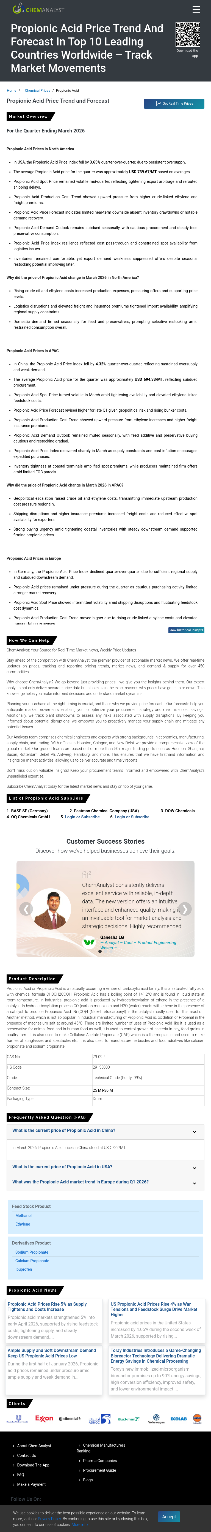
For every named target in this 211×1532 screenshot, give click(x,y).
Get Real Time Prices (174, 103)
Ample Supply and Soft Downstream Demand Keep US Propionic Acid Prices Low (52, 1353)
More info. (80, 1524)
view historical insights (186, 630)
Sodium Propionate (31, 1252)
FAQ (17, 1475)
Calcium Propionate (32, 1261)
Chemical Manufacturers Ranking (101, 1448)
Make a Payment (28, 1484)
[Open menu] (196, 9)
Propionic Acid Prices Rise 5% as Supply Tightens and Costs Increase (47, 1307)
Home (11, 90)
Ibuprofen (23, 1269)
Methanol (23, 1215)
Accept (169, 1516)
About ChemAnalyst (31, 1446)
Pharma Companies (97, 1461)
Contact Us (23, 1455)
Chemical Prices (37, 90)
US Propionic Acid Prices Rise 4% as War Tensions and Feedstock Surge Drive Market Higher (154, 1309)
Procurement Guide (96, 1470)
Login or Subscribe (82, 816)
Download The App (30, 1465)
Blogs (85, 1480)
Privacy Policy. (50, 1519)
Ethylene (22, 1224)
